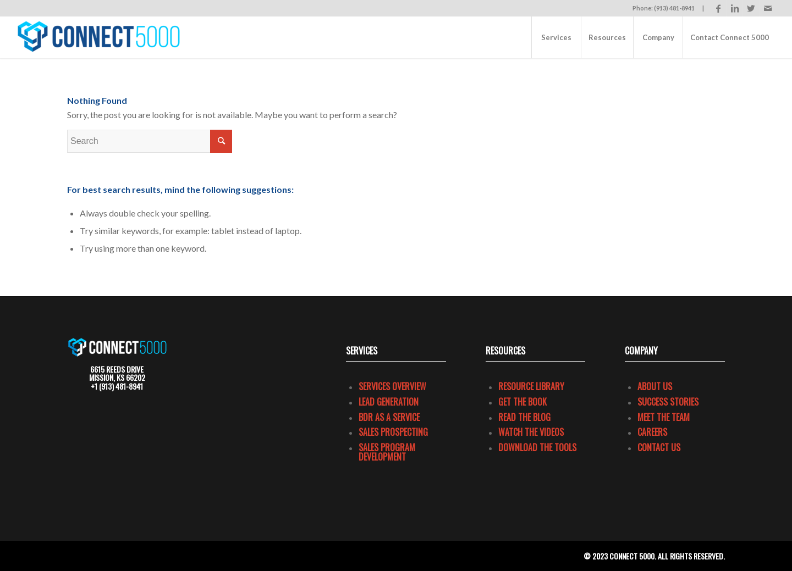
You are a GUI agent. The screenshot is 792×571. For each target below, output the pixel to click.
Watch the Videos (531, 432)
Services (361, 350)
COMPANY (641, 350)
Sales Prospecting (393, 432)
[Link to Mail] (768, 8)
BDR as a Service (389, 417)
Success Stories (667, 401)
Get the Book (522, 401)
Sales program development (387, 452)
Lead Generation (389, 401)
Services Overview (392, 386)
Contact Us (658, 447)
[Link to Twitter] (751, 8)
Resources (505, 350)
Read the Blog (524, 417)
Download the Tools (537, 447)
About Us (654, 386)
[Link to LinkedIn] (735, 8)
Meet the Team (663, 417)
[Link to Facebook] (718, 8)
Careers (652, 432)
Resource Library (531, 386)
